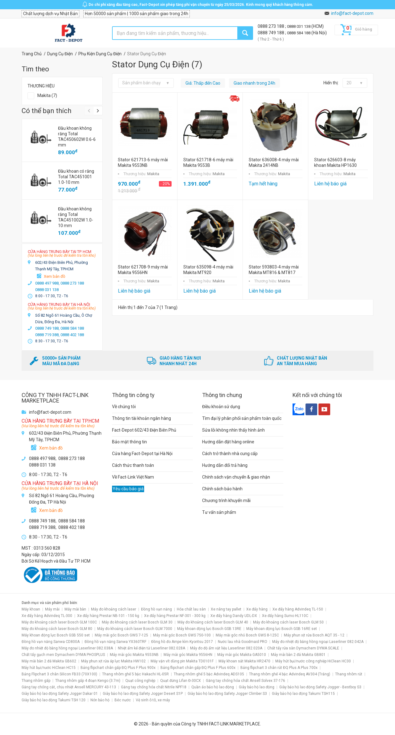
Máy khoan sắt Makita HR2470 (244, 661)
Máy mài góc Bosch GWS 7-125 (121, 635)
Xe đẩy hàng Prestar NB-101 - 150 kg (108, 616)
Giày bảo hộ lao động (256, 687)
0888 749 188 (271, 32)
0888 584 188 (299, 33)
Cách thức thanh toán (133, 465)
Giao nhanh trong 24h (254, 83)
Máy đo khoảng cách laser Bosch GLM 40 (212, 622)
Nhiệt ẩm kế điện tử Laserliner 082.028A (151, 648)
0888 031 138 (299, 26)
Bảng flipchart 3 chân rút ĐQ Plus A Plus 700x (279, 667)
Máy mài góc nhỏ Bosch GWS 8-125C (247, 635)
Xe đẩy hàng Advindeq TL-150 (297, 609)
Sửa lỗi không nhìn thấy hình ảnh (233, 430)
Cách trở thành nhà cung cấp (230, 453)
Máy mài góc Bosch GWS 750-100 (182, 635)
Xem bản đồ (54, 276)
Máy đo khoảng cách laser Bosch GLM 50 (288, 622)
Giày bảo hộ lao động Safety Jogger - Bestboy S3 (320, 687)
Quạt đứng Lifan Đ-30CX (180, 680)
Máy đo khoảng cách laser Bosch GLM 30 (137, 622)
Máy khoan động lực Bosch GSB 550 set (56, 635)
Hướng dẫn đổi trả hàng (224, 465)
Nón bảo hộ (100, 700)
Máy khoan (31, 609)
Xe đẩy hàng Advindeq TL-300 (47, 616)
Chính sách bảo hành (222, 488)
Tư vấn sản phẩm (219, 512)
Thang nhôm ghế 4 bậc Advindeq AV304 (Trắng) (289, 674)
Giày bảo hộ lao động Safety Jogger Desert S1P (143, 693)
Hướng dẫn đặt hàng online (228, 441)
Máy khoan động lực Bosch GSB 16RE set (281, 629)
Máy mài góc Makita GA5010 (241, 655)
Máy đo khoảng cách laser (113, 609)
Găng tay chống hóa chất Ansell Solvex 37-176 (245, 680)
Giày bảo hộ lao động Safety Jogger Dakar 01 (60, 693)
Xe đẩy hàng (257, 609)
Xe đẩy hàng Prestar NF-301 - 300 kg (175, 616)
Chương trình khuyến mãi (226, 500)
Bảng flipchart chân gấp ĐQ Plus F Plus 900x (118, 667)
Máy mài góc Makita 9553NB (134, 655)
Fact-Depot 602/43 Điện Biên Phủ (144, 430)
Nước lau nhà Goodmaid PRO (242, 642)
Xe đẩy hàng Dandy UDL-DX (233, 616)
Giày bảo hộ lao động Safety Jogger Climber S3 (227, 693)
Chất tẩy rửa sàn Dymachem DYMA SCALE (303, 648)
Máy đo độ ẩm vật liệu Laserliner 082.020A (226, 648)
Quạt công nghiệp (140, 680)
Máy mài (52, 609)
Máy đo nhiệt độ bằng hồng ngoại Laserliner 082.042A (318, 642)
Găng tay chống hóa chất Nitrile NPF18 (153, 687)
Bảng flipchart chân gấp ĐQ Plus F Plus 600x (197, 667)
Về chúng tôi (124, 406)
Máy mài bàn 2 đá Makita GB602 (49, 661)
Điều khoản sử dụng (221, 406)
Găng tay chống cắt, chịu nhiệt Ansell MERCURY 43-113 (69, 687)
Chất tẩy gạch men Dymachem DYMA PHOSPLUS (63, 655)
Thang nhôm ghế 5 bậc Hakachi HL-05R (135, 674)
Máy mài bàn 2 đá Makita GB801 (298, 655)
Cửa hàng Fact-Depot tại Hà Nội (142, 453)
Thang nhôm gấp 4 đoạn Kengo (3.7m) (87, 680)
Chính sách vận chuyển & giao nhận (236, 477)
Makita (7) (47, 95)
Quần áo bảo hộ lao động (212, 687)
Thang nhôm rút (348, 674)
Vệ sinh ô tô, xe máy (153, 700)
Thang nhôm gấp (36, 680)
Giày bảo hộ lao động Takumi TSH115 (303, 693)
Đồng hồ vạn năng (156, 609)
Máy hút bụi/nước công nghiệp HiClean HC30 (313, 661)
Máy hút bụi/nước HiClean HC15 (49, 667)
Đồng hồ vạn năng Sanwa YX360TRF (115, 642)
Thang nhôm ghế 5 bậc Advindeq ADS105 (209, 674)
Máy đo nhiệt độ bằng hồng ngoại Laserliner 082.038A (67, 648)
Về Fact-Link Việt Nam (133, 477)
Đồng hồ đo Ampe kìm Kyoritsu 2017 (182, 642)
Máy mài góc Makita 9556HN (188, 655)
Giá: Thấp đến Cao (202, 83)
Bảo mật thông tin (129, 441)
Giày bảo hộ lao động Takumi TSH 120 (53, 700)
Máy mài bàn (75, 609)
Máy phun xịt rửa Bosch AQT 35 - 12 (314, 635)
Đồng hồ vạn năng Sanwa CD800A (51, 642)
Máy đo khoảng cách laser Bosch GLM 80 (57, 629)
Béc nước (122, 700)
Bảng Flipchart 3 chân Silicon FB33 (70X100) (59, 674)
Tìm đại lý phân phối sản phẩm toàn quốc (241, 418)
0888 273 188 (271, 26)
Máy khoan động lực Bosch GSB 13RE (209, 629)
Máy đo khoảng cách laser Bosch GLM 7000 (134, 629)
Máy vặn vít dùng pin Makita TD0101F (182, 661)
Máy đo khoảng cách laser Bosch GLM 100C (59, 622)
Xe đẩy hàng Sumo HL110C (285, 616)
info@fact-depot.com (352, 13)
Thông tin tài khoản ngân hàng (141, 418)
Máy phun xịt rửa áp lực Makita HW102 (113, 661)
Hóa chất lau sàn (191, 609)
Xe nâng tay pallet (226, 609)
